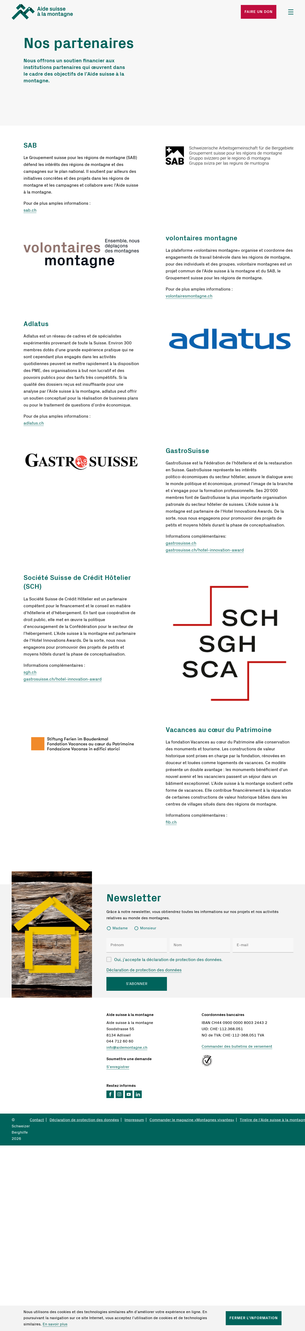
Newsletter (133, 898)
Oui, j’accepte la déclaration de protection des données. (168, 960)
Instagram (119, 1094)
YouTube (128, 1094)
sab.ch (29, 210)
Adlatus (36, 326)
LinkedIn (138, 1094)
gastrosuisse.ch (181, 545)
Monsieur (148, 928)
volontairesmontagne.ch (189, 298)
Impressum (134, 1120)
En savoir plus (55, 1324)
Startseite (58, 12)
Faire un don (258, 12)
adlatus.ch (33, 425)
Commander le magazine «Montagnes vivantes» (191, 1120)
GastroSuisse (187, 452)
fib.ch (171, 824)
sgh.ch (29, 674)
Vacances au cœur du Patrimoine (219, 732)
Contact (37, 1120)
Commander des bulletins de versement (237, 1047)
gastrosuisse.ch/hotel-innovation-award (205, 552)
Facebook (110, 1094)
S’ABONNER (136, 984)
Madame (120, 928)
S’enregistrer (117, 1067)
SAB (30, 145)
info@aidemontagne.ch (126, 1048)
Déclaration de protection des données (144, 970)
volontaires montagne (201, 240)
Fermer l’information (253, 1318)
